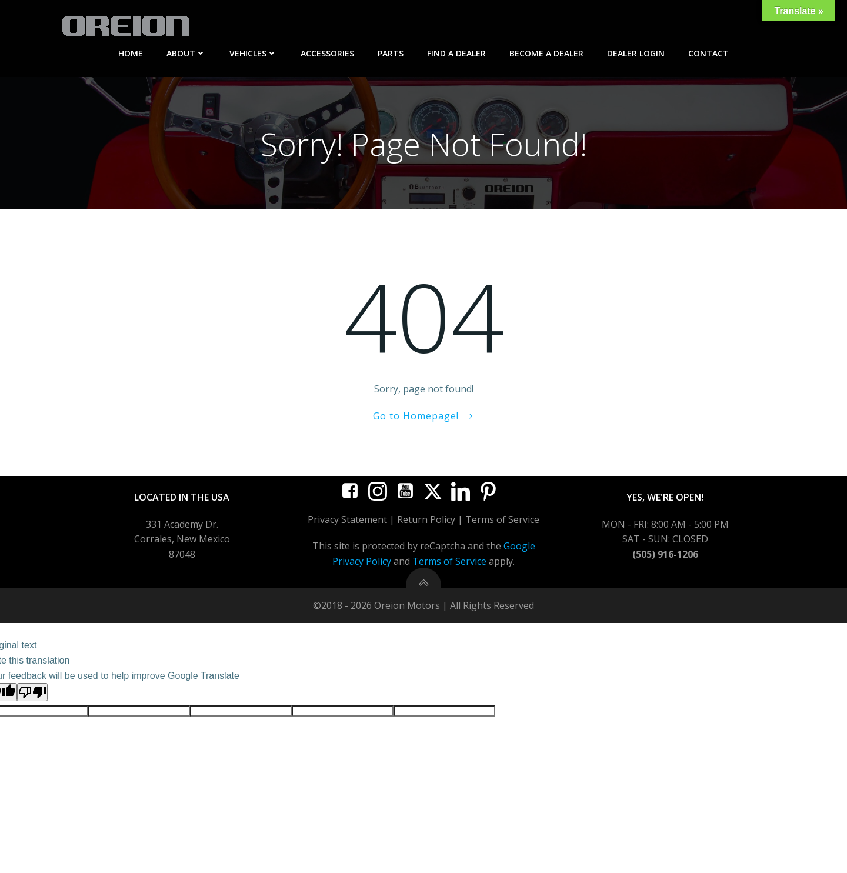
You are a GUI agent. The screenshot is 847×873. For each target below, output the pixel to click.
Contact (708, 53)
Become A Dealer (546, 53)
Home (130, 53)
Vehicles (253, 53)
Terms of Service (449, 563)
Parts (391, 53)
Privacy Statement (347, 521)
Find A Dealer (456, 53)
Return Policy (426, 521)
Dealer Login (636, 53)
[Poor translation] (32, 694)
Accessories (327, 53)
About (186, 53)
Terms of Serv (496, 521)
